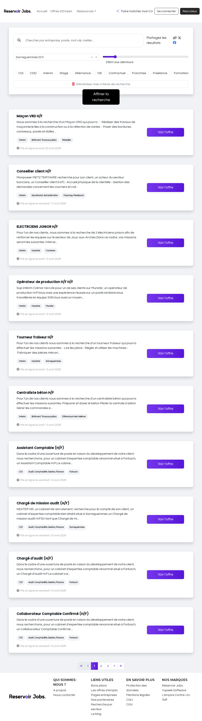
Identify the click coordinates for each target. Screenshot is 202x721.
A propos (59, 690)
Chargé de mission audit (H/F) (43, 503)
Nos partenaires (102, 699)
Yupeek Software (174, 690)
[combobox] (52, 57)
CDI (20, 73)
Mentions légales (138, 695)
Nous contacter (64, 695)
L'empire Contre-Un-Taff (176, 697)
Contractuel (117, 73)
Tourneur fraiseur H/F (35, 337)
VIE (99, 73)
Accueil (42, 11)
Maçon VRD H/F (29, 116)
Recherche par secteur (101, 707)
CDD (33, 73)
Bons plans (99, 685)
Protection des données (136, 688)
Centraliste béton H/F (35, 392)
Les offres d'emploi (104, 690)
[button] (175, 38)
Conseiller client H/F (34, 171)
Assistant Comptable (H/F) (40, 447)
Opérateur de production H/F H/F (45, 281)
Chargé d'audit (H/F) (35, 558)
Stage (64, 73)
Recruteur (190, 11)
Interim (48, 73)
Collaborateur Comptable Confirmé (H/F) (53, 613)
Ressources (85, 11)
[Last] (120, 666)
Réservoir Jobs (172, 685)
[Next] (114, 666)
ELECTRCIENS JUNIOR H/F (37, 226)
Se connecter (166, 11)
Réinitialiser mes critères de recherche (101, 84)
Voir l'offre (165, 132)
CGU (129, 699)
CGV (129, 704)
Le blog (96, 713)
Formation (181, 73)
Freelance (160, 73)
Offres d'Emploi (61, 11)
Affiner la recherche (101, 97)
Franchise (139, 73)
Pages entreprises (104, 695)
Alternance (83, 73)
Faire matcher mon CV (137, 11)
